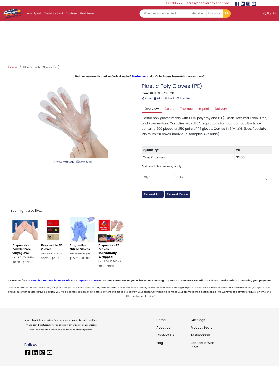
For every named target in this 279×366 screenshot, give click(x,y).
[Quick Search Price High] (214, 13)
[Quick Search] (165, 13)
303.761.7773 (174, 3)
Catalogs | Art (53, 13)
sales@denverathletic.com (208, 3)
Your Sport (34, 13)
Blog (159, 343)
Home (161, 320)
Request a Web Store (202, 345)
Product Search (202, 327)
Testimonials (200, 335)
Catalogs (198, 320)
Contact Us (165, 335)
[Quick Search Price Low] (198, 13)
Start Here (86, 13)
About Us (163, 327)
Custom (71, 13)
